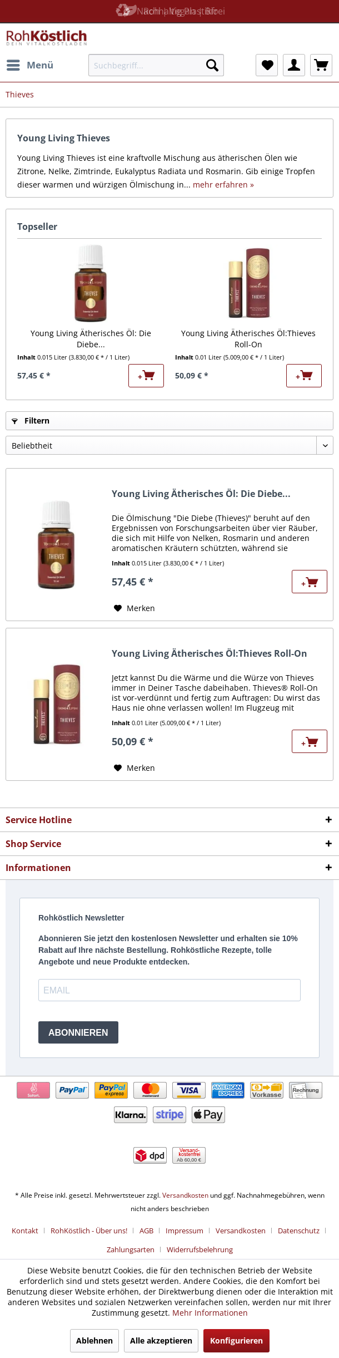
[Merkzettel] (267, 65)
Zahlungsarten (130, 1249)
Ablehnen (94, 1340)
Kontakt (25, 1231)
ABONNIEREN (78, 1032)
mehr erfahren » (223, 184)
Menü (30, 63)
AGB (146, 1231)
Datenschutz (299, 1231)
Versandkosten (185, 1195)
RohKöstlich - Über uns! (89, 1231)
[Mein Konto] (294, 65)
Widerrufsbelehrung (200, 1249)
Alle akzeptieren (161, 1340)
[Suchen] (212, 65)
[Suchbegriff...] (156, 65)
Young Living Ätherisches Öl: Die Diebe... (91, 339)
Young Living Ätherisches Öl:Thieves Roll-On (248, 339)
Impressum (184, 1231)
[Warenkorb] (321, 65)
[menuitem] (29, 65)
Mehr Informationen (210, 1312)
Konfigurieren (236, 1340)
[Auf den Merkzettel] (134, 608)
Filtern (30, 420)
